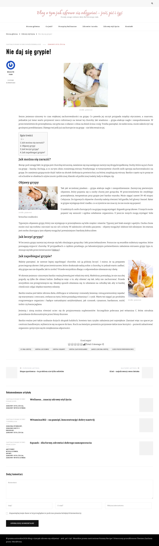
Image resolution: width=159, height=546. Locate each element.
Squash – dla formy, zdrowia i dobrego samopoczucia (61, 442)
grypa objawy (59, 349)
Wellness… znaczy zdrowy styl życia (51, 399)
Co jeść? (49, 26)
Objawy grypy (28, 146)
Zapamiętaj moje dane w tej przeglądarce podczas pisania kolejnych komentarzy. (45, 513)
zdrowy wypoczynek (16, 408)
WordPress (17, 542)
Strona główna (33, 26)
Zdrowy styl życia (111, 26)
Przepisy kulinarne (67, 26)
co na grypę (25, 349)
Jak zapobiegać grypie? (33, 152)
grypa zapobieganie (78, 349)
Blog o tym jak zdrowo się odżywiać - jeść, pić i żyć (50, 538)
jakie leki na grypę (99, 349)
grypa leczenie (42, 349)
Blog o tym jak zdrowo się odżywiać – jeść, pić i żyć (79, 13)
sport (8, 453)
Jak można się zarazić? (33, 142)
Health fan (10, 68)
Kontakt (129, 26)
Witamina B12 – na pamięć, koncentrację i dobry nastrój (62, 419)
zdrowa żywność (14, 426)
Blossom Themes (136, 538)
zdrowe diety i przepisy (13, 429)
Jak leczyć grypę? (30, 149)
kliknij (55, 250)
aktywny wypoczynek (12, 450)
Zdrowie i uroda (90, 26)
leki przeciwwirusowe (123, 349)
